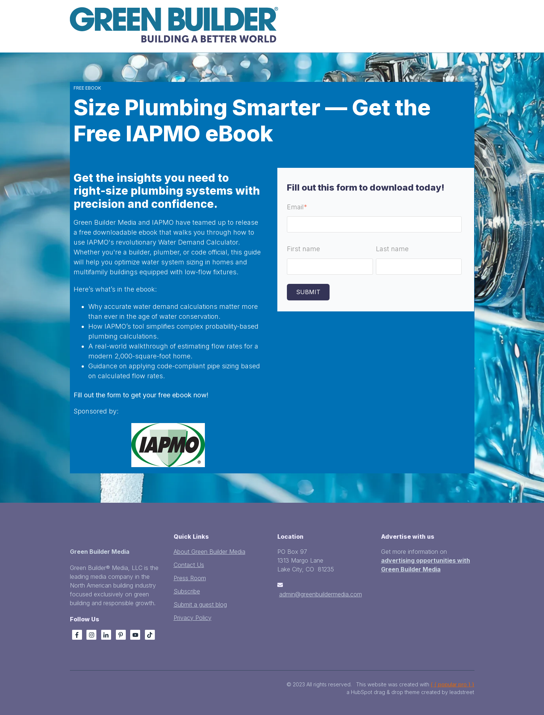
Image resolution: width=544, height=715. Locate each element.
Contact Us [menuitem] (189, 564)
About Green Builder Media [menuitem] (209, 551)
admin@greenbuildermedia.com (320, 594)
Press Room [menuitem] (190, 578)
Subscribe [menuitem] (187, 591)
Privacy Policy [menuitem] (192, 617)
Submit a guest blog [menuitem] (200, 604)
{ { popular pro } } (452, 684)
